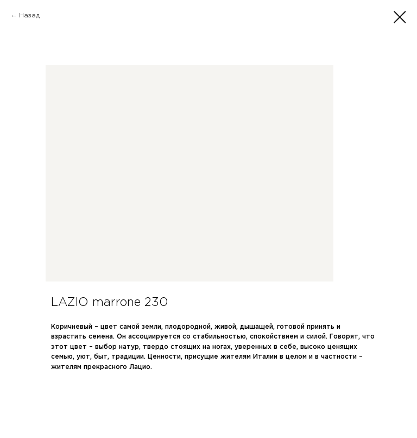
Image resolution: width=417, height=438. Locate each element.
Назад (29, 15)
